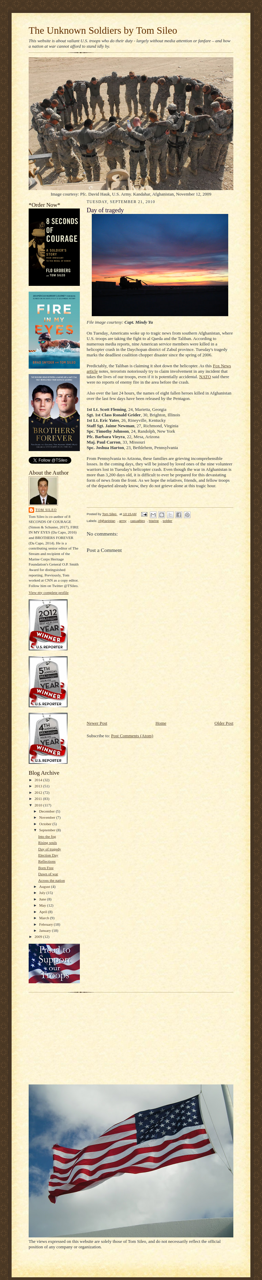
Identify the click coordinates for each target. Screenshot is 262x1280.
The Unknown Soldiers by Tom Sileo (103, 30)
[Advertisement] (166, 704)
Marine (154, 521)
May (43, 905)
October (46, 824)
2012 (38, 792)
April (43, 912)
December (47, 811)
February (46, 924)
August (45, 886)
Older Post (224, 723)
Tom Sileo (46, 510)
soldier (167, 521)
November (47, 817)
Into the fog (47, 836)
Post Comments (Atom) (132, 735)
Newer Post (97, 723)
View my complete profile (49, 592)
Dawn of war (48, 874)
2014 (38, 780)
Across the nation (51, 880)
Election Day (48, 855)
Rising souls (47, 843)
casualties (137, 521)
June (43, 899)
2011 (38, 799)
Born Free (46, 868)
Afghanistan (106, 521)
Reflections (47, 861)
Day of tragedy (49, 849)
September (48, 830)
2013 (38, 786)
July (42, 893)
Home (161, 723)
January (45, 930)
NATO (205, 376)
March (44, 918)
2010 (38, 805)
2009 (38, 937)
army (122, 521)
